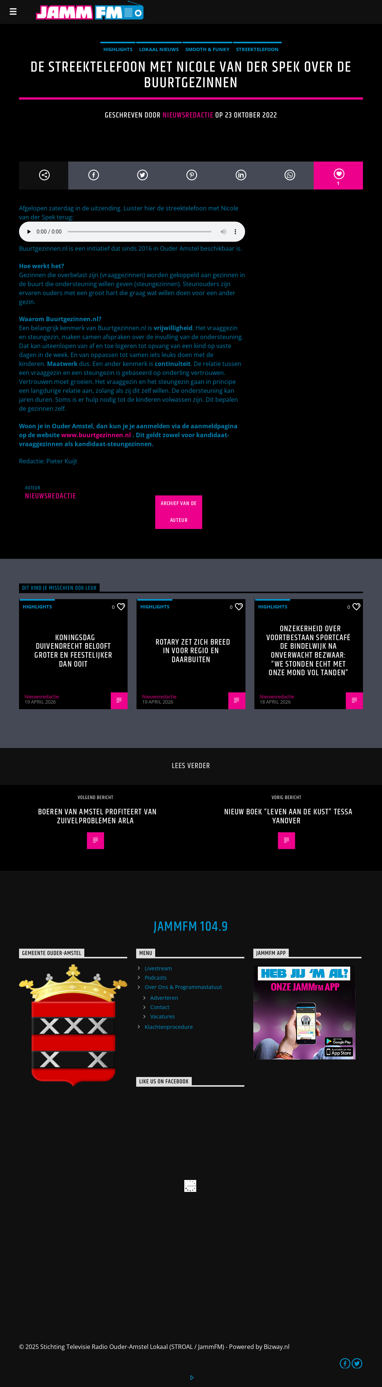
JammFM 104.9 (191, 927)
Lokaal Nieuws (159, 49)
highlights (117, 49)
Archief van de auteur (179, 512)
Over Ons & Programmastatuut (183, 986)
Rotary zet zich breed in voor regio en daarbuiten (193, 651)
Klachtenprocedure (169, 1026)
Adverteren (164, 997)
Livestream (158, 968)
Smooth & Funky (207, 49)
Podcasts (156, 977)
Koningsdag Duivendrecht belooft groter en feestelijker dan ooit (73, 651)
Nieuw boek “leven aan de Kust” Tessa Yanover (288, 816)
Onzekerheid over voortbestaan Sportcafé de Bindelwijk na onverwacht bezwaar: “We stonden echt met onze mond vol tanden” (308, 650)
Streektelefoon (257, 49)
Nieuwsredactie (188, 115)
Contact (159, 1007)
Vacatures (162, 1016)
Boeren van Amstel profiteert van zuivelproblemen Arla (97, 816)
